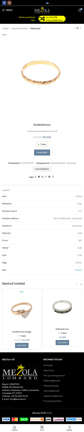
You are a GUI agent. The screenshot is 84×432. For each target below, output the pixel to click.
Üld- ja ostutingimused (54, 375)
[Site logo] (42, 10)
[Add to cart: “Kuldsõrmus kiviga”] (22, 345)
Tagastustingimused (52, 396)
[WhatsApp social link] (46, 177)
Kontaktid (48, 365)
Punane (78, 270)
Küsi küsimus (42, 169)
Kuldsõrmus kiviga (21, 332)
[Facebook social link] (4, 3)
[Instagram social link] (9, 3)
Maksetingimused (51, 380)
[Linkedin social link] (42, 177)
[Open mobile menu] (7, 10)
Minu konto (48, 370)
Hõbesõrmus (62, 329)
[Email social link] (39, 177)
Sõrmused (35, 28)
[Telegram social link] (49, 177)
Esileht (5, 28)
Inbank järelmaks (51, 386)
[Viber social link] (53, 177)
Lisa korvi (42, 152)
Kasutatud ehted (19, 28)
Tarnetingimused (51, 391)
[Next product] (80, 28)
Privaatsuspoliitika (52, 401)
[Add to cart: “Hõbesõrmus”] (62, 342)
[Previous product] (74, 28)
